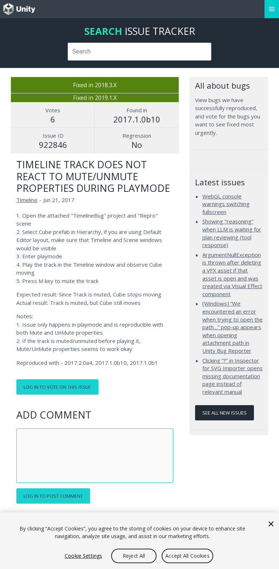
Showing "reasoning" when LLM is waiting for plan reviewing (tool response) (231, 233)
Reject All (134, 555)
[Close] (271, 524)
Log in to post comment (53, 496)
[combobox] (139, 51)
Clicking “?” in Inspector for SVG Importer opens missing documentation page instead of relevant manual (232, 376)
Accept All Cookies (187, 555)
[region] (139, 540)
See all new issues (224, 412)
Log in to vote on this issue (57, 387)
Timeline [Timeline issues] (26, 199)
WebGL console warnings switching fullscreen (226, 204)
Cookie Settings (83, 555)
